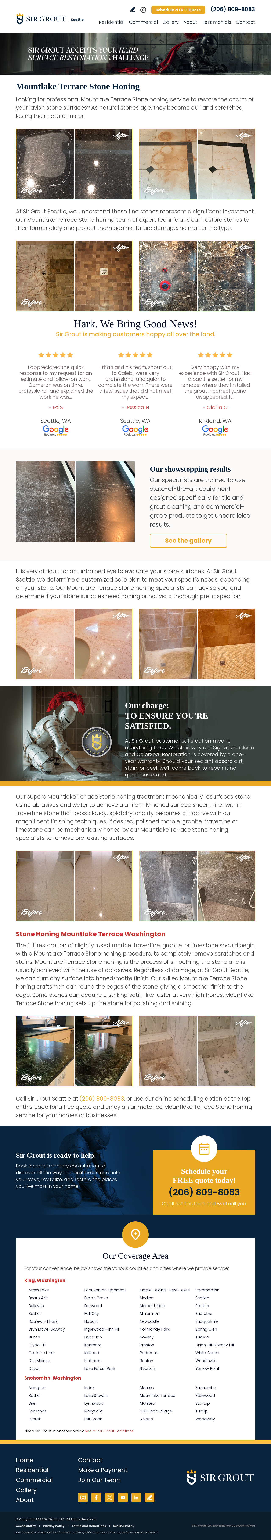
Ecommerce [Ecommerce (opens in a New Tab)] (221, 1525)
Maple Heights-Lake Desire (165, 1290)
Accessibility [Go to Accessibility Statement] (26, 1526)
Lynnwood (94, 1403)
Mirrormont (150, 1313)
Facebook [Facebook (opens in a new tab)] (96, 1497)
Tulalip (201, 1411)
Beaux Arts (38, 1297)
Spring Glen (206, 1329)
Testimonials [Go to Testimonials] (216, 22)
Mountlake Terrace (157, 1395)
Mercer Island (152, 1305)
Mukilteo (147, 1403)
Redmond (149, 1352)
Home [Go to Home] (24, 1460)
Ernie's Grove (96, 1297)
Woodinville (206, 1360)
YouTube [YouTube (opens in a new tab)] (123, 1497)
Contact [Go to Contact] (245, 22)
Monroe (147, 1387)
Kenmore (92, 1345)
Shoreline (203, 1313)
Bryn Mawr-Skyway (47, 1329)
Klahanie (92, 1360)
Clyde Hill (37, 1345)
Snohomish (205, 1387)
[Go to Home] (54, 18)
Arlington (37, 1387)
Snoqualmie (206, 1321)
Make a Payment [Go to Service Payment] (102, 1470)
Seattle (202, 1305)
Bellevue (36, 1305)
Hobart (91, 1321)
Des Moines (39, 1360)
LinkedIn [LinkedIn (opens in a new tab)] (136, 1497)
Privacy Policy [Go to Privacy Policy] (53, 1526)
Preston (147, 1345)
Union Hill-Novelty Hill (214, 1345)
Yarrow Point (207, 1368)
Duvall (34, 1368)
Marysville (93, 1411)
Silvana (146, 1419)
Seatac (202, 1297)
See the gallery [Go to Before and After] (188, 541)
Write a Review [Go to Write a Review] (132, 9)
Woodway (205, 1419)
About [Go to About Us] (190, 22)
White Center (207, 1352)
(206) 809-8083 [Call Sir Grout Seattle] (232, 9)
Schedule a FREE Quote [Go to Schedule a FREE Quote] (178, 10)
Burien (34, 1337)
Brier (33, 1403)
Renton (146, 1360)
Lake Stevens (96, 1395)
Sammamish (207, 1290)
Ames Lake (39, 1290)
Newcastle (149, 1321)
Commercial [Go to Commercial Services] (143, 22)
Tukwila (202, 1337)
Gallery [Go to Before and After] (171, 22)
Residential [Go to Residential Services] (111, 22)
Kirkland (91, 1352)
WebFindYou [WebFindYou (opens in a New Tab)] (245, 1525)
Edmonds (38, 1411)
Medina (147, 1297)
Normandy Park (155, 1329)
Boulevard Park (43, 1321)
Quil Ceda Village (156, 1411)
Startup (202, 1403)
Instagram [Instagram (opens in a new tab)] (83, 1497)
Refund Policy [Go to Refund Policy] (123, 1526)
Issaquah (93, 1337)
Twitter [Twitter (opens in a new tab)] (109, 1497)
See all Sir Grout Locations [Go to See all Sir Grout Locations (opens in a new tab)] (109, 1431)
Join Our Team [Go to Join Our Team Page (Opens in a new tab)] (99, 1480)
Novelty (147, 1337)
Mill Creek (93, 1419)
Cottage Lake (42, 1352)
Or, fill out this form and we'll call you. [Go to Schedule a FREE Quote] (204, 1203)
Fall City (91, 1313)
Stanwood (205, 1395)
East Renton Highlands (105, 1290)
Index (89, 1387)
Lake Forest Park (99, 1368)
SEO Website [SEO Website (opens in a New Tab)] (201, 1525)
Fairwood (93, 1305)
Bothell (35, 1313)
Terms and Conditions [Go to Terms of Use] (89, 1526)
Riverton (147, 1368)
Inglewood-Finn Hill (102, 1329)
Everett (35, 1419)
